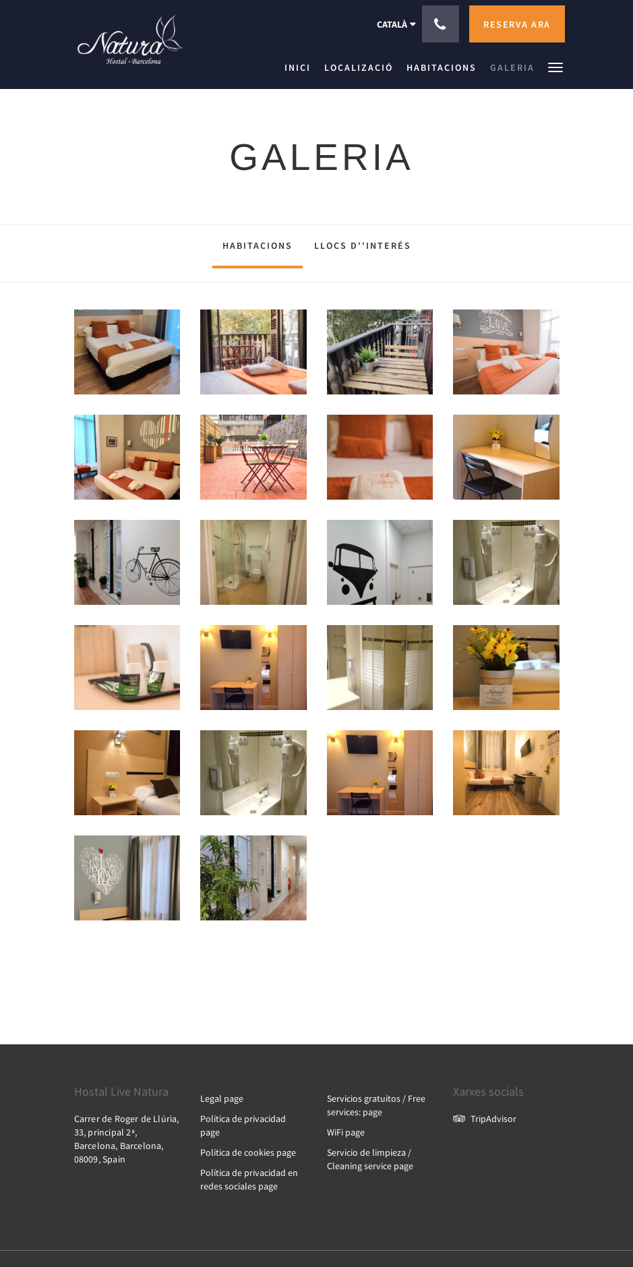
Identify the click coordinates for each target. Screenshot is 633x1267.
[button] (555, 66)
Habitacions (257, 245)
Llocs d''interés (362, 245)
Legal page (221, 1098)
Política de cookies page (248, 1152)
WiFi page (346, 1132)
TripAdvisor (484, 1119)
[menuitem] (301, 67)
